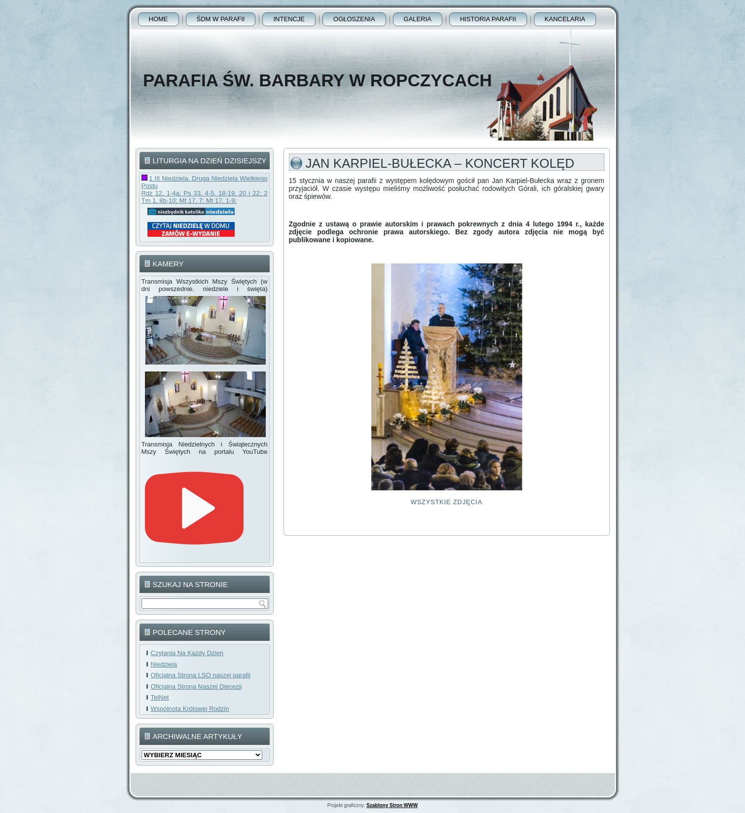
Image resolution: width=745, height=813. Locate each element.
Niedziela (164, 664)
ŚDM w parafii (221, 19)
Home (158, 19)
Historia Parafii (488, 19)
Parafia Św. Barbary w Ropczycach (317, 80)
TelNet (160, 697)
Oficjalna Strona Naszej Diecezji (196, 686)
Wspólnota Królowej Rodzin (190, 708)
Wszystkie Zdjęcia (447, 502)
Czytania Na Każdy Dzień (187, 653)
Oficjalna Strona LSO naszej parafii (200, 675)
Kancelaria (565, 19)
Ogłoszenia (354, 19)
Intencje (289, 19)
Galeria (417, 19)
